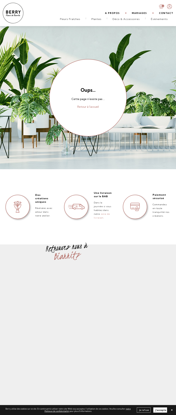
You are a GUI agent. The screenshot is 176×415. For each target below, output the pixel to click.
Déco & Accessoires (126, 19)
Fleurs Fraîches (70, 19)
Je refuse (144, 410)
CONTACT (166, 13)
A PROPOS (112, 13)
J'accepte (161, 410)
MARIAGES (139, 13)
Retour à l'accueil (88, 106)
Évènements (159, 19)
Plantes (96, 19)
